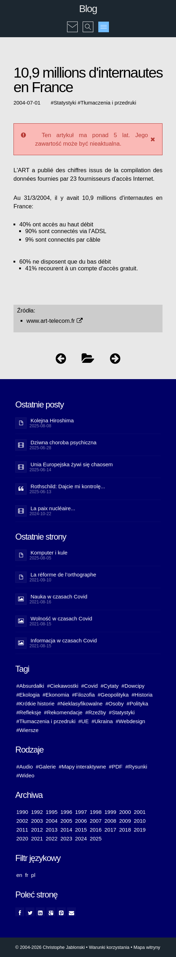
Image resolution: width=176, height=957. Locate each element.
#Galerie (46, 767)
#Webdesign (130, 721)
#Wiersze (27, 730)
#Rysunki (136, 767)
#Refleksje (28, 712)
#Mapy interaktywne (82, 767)
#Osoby (114, 703)
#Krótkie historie (35, 703)
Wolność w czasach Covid (61, 618)
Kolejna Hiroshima (52, 420)
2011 (22, 830)
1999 (110, 812)
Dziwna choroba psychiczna (64, 442)
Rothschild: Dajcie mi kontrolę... (68, 486)
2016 (95, 830)
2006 (81, 821)
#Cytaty (109, 686)
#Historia (142, 695)
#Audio (24, 767)
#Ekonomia (56, 695)
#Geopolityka (113, 695)
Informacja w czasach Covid (64, 640)
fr (26, 875)
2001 (139, 812)
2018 (125, 830)
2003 (37, 821)
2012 (37, 830)
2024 (81, 838)
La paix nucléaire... (53, 508)
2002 (22, 821)
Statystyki (65, 103)
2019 (139, 830)
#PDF (115, 767)
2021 (37, 838)
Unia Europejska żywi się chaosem (72, 464)
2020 (22, 838)
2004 (51, 821)
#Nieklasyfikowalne (80, 703)
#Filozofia (83, 695)
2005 (66, 821)
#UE (83, 721)
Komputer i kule (49, 553)
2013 (51, 830)
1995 (51, 812)
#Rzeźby (95, 712)
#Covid (89, 686)
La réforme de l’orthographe (63, 575)
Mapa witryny (146, 947)
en (19, 875)
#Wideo (25, 775)
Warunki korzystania (109, 947)
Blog (88, 8)
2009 (125, 821)
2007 (95, 821)
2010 (139, 821)
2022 (51, 838)
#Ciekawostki (62, 686)
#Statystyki (122, 712)
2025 (95, 838)
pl (33, 875)
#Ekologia (28, 695)
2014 (66, 830)
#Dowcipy (132, 686)
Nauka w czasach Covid (59, 596)
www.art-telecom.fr (55, 320)
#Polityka (137, 703)
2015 (81, 830)
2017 (110, 830)
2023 (66, 838)
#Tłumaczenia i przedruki (46, 721)
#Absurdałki (30, 686)
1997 (81, 812)
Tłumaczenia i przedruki (108, 103)
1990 (22, 812)
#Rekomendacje (63, 712)
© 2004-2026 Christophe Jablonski (50, 947)
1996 (66, 812)
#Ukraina (102, 721)
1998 (95, 812)
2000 (125, 812)
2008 (110, 821)
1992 (37, 812)
